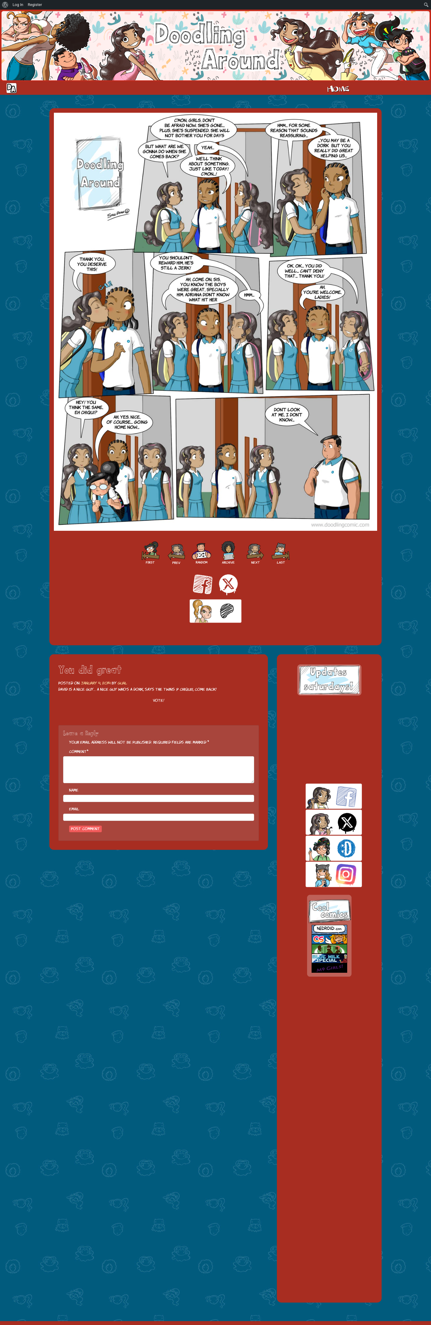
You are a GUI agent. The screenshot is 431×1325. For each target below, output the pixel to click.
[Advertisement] (329, 739)
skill (323, 848)
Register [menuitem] (35, 4)
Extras (408, 88)
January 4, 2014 (95, 683)
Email (74, 809)
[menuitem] (5, 5)
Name (73, 790)
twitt (323, 822)
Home (338, 88)
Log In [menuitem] (18, 4)
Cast (370, 88)
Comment (78, 751)
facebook (323, 796)
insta (323, 874)
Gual (122, 683)
